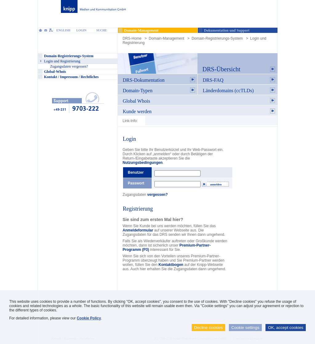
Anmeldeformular (138, 230)
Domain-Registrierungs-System (217, 38)
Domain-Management (166, 38)
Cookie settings (245, 327)
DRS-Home (132, 38)
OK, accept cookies (285, 327)
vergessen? (157, 194)
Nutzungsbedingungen (143, 162)
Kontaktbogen (170, 265)
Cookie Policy (89, 318)
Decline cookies (208, 327)
